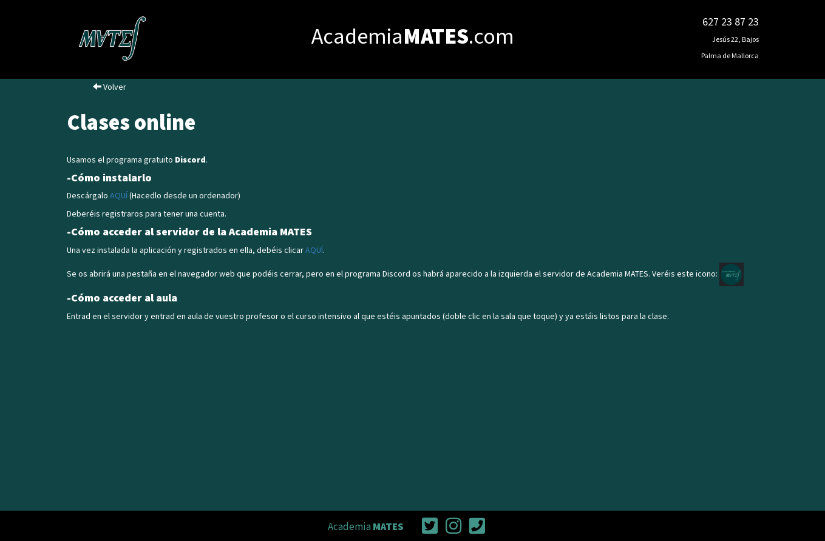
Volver (109, 87)
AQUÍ (118, 195)
